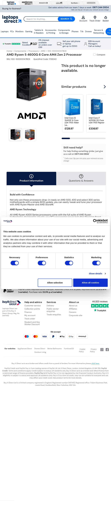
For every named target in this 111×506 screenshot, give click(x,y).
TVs (81, 31)
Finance (28, 312)
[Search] (49, 19)
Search (66, 18)
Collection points (32, 309)
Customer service (32, 305)
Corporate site (75, 315)
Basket (106, 19)
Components (20, 51)
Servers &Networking (98, 31)
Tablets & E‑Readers (38, 31)
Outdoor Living (40, 352)
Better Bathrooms (54, 348)
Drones (88, 31)
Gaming (28, 31)
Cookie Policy (82, 350)
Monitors (19, 31)
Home (9, 51)
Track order (29, 318)
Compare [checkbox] (101, 54)
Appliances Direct (25, 348)
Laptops (4, 31)
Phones (75, 31)
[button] (105, 86)
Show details (95, 273)
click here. (95, 363)
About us (73, 305)
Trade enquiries (54, 314)
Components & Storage (64, 31)
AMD (43, 51)
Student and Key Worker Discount (32, 323)
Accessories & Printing (50, 31)
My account (29, 315)
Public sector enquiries (53, 310)
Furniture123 (69, 348)
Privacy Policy (93, 350)
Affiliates (73, 309)
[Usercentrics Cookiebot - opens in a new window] (95, 221)
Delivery (50, 305)
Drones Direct (39, 348)
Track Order (94, 19)
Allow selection (55, 282)
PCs (12, 31)
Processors (33, 51)
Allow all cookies (90, 282)
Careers (72, 312)
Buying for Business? (11, 8)
